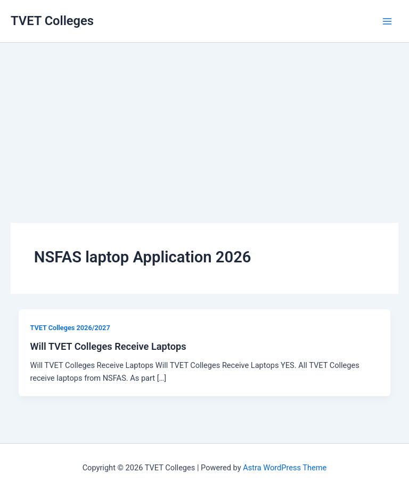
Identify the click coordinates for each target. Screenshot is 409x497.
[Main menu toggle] (387, 21)
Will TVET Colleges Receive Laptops (108, 346)
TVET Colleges (52, 20)
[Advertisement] (204, 117)
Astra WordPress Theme (284, 467)
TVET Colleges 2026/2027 (70, 328)
